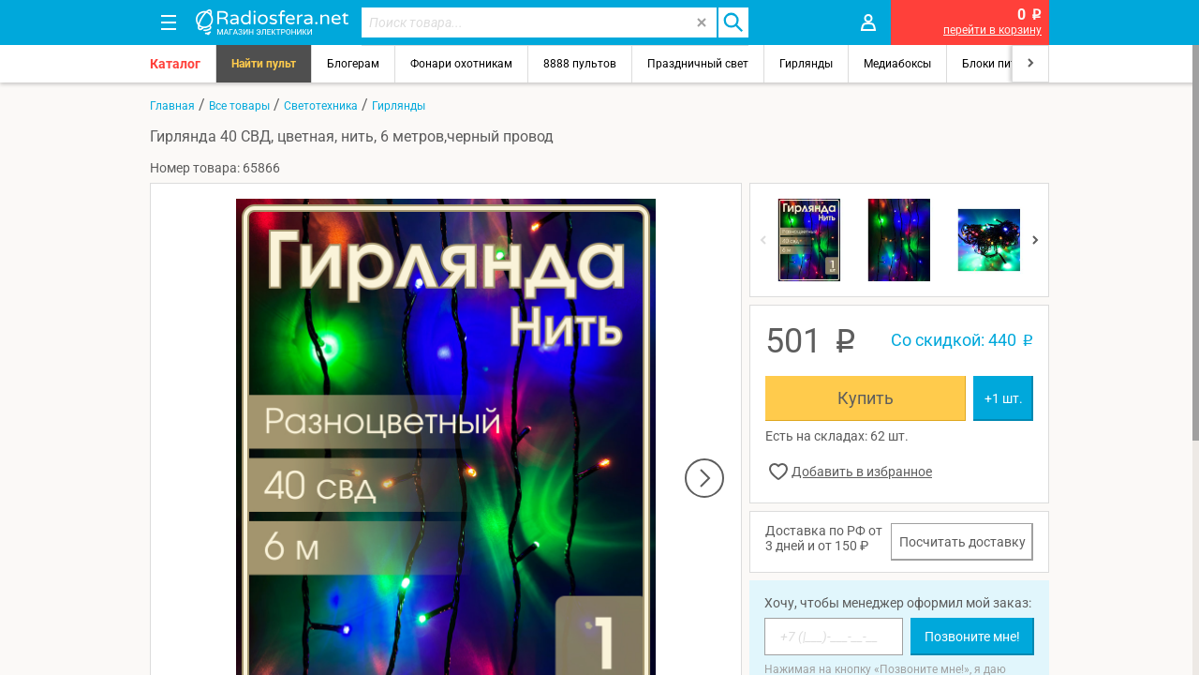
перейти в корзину (992, 30)
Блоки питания (1002, 63)
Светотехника (321, 105)
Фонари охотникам (461, 63)
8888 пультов (579, 63)
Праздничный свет (697, 63)
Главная (172, 105)
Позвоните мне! (972, 636)
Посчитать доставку (962, 541)
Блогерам (353, 63)
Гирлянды (806, 63)
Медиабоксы (897, 63)
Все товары (239, 105)
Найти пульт (263, 63)
